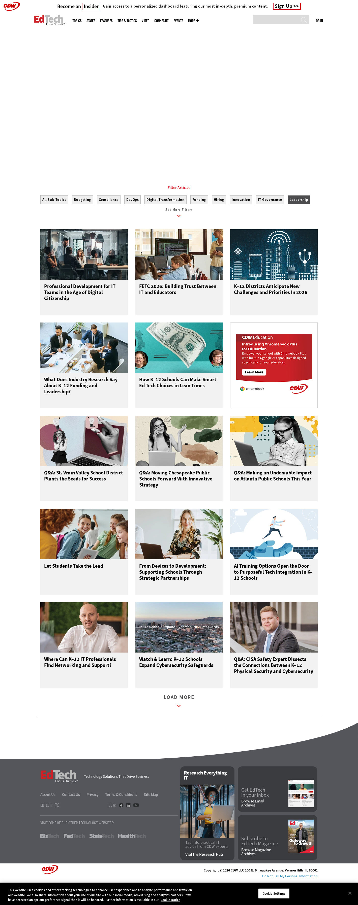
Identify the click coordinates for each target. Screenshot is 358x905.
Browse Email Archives (252, 827)
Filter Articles (179, 210)
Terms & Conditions (121, 818)
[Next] (341, 76)
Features (106, 21)
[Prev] (17, 76)
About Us (47, 818)
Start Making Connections (64, 127)
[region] (179, 894)
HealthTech (132, 860)
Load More (179, 726)
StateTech (101, 860)
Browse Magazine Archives (256, 876)
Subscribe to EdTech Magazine (259, 865)
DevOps (132, 222)
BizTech (49, 860)
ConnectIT (161, 21)
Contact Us (71, 818)
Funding (199, 222)
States (90, 21)
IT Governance (270, 222)
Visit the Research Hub (204, 878)
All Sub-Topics (54, 222)
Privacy (92, 818)
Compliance (108, 222)
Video (145, 21)
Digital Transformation (165, 222)
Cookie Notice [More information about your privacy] (170, 900)
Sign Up (283, 6)
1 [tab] (173, 151)
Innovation (241, 222)
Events (178, 21)
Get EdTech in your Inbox (255, 816)
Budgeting (82, 222)
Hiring (219, 222)
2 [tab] (182, 151)
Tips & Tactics (127, 21)
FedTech (74, 860)
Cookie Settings (274, 893)
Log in (318, 20)
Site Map (151, 818)
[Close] (349, 893)
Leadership (299, 222)
